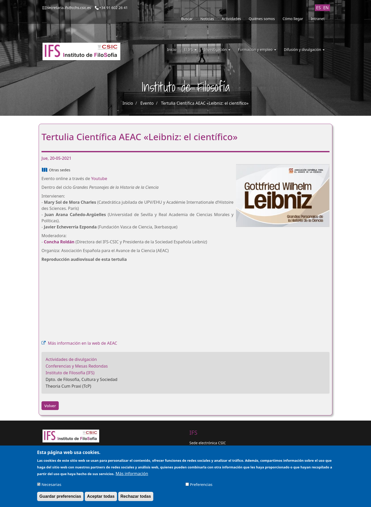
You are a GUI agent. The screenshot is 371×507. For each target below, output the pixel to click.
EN (326, 8)
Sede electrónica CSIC (207, 442)
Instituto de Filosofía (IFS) (70, 373)
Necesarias (51, 484)
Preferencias (201, 484)
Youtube (99, 178)
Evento (147, 103)
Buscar (187, 18)
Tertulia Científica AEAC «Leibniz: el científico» (205, 103)
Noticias (207, 18)
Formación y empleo (257, 49)
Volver (50, 405)
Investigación (217, 49)
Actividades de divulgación (71, 359)
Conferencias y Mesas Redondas (77, 366)
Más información (131, 473)
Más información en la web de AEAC (82, 343)
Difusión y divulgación (304, 49)
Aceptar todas (101, 496)
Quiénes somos (262, 18)
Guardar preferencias (60, 496)
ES (318, 8)
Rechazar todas (136, 496)
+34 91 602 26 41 (113, 7)
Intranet (318, 18)
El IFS (190, 49)
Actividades (231, 18)
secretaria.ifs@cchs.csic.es (69, 7)
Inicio (171, 49)
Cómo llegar (293, 18)
